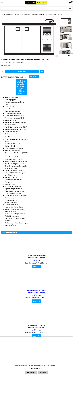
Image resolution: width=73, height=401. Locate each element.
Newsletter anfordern (31, 313)
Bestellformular (46, 313)
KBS (2, 62)
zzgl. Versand (4, 65)
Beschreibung (34, 77)
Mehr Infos (12, 266)
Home (19, 313)
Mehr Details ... (35, 368)
